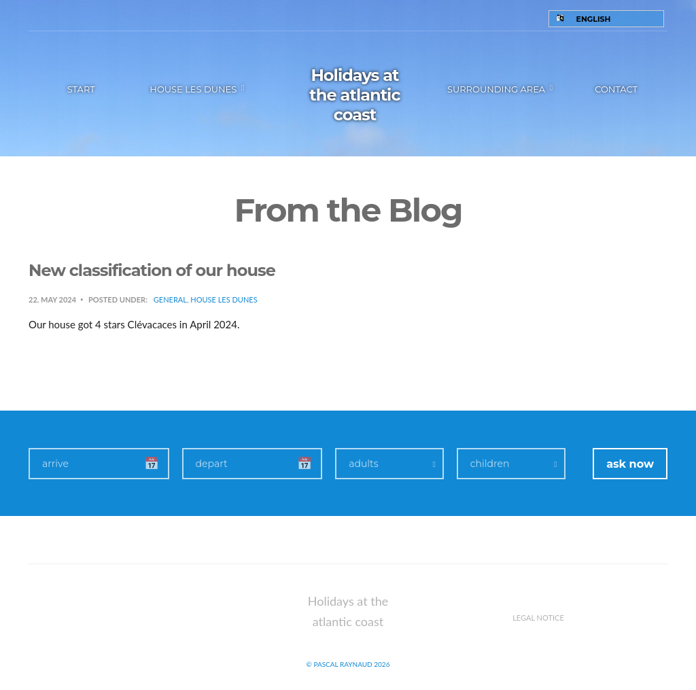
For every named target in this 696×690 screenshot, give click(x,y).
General (170, 299)
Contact (616, 89)
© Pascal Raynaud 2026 (348, 664)
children (490, 464)
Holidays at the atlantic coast (354, 94)
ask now (630, 464)
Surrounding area (496, 89)
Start (81, 89)
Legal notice (538, 617)
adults (363, 464)
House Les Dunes (223, 299)
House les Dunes (193, 89)
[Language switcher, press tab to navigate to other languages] (607, 18)
